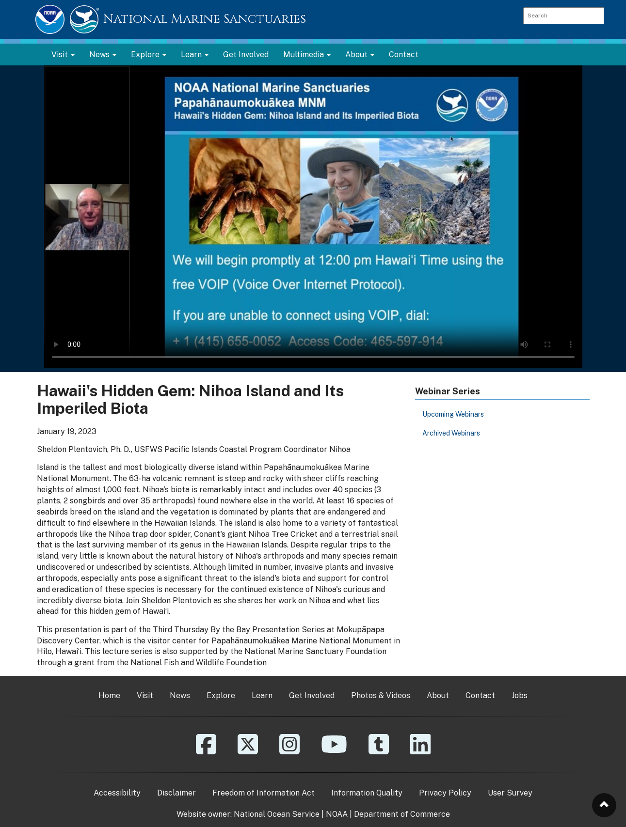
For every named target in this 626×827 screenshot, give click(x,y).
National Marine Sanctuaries (204, 19)
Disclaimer (176, 792)
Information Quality (366, 792)
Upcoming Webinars (453, 414)
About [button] (359, 54)
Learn (262, 695)
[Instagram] (289, 751)
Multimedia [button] (307, 54)
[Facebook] (206, 751)
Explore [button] (148, 54)
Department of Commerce (402, 814)
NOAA (337, 814)
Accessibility (117, 792)
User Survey (510, 792)
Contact (403, 54)
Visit (145, 695)
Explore (221, 695)
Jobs (520, 695)
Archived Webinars (451, 433)
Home (109, 695)
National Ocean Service (277, 814)
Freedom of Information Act (263, 792)
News (180, 695)
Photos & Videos (380, 695)
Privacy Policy (445, 792)
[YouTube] (334, 751)
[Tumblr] (378, 751)
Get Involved (246, 54)
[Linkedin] (420, 751)
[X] (247, 751)
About (438, 695)
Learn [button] (195, 54)
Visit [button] (63, 54)
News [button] (102, 54)
